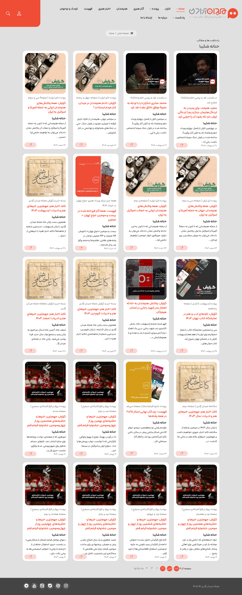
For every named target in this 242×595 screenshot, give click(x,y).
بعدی (142, 568)
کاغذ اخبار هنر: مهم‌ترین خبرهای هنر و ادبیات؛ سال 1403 (197, 414)
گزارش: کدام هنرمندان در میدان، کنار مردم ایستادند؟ (97, 105)
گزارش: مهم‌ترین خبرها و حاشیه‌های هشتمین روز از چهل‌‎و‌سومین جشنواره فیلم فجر (46, 421)
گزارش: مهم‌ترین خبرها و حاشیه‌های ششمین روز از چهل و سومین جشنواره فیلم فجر (147, 524)
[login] (19, 13)
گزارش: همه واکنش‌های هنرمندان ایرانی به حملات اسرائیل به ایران (147, 210)
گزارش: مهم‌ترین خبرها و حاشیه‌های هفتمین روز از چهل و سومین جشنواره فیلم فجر (197, 524)
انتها (136, 568)
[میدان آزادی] (213, 13)
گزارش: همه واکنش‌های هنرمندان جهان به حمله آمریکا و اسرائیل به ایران (197, 210)
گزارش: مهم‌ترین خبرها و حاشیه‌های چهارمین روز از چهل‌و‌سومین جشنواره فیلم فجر (46, 524)
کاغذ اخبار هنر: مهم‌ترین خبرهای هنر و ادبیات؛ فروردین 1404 (96, 311)
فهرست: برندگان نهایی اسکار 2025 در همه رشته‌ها (147, 414)
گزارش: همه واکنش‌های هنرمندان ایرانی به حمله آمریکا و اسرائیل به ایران (47, 107)
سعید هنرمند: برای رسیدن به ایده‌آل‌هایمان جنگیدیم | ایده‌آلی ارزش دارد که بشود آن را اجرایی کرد (197, 112)
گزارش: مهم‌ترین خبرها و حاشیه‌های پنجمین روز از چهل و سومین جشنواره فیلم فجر (97, 524)
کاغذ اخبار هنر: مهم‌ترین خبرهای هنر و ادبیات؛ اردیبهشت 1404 (46, 208)
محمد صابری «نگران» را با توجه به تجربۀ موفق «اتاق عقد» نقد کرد (147, 105)
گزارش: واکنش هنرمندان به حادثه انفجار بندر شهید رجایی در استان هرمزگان (147, 307)
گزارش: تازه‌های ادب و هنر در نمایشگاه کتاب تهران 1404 (200, 316)
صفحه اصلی (125, 33)
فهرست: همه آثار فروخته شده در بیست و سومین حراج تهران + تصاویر (97, 215)
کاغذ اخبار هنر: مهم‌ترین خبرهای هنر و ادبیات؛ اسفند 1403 (46, 316)
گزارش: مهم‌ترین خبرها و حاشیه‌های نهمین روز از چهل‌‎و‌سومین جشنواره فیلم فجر (96, 421)
